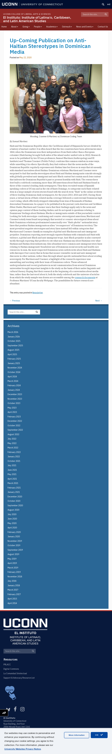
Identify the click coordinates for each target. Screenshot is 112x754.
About (14, 26)
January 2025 (14, 363)
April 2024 (12, 376)
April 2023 (12, 412)
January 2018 (14, 585)
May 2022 (12, 443)
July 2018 (12, 581)
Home (4, 26)
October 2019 (14, 545)
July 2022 (12, 438)
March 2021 (13, 483)
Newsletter (37, 292)
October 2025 (14, 341)
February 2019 (14, 572)
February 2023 (14, 416)
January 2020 (14, 536)
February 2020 (14, 532)
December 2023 (15, 394)
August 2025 (13, 350)
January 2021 (14, 492)
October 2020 (14, 501)
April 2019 (12, 563)
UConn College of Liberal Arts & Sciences (27, 14)
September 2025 (15, 345)
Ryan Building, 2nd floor (14, 724)
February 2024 (14, 385)
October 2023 (14, 403)
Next (98, 300)
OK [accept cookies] (99, 735)
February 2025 (14, 358)
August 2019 (13, 554)
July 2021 (12, 465)
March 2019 (13, 567)
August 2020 (13, 510)
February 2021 (14, 487)
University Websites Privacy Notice (22, 749)
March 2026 (13, 332)
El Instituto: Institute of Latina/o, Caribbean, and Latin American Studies (37, 19)
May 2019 (12, 558)
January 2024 (14, 390)
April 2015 (12, 598)
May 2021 (12, 474)
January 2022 (14, 456)
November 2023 (15, 399)
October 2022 (14, 425)
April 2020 (12, 527)
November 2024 (15, 367)
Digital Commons (11, 669)
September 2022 (15, 430)
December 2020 (15, 496)
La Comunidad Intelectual (15, 673)
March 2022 (13, 447)
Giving (26, 26)
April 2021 (12, 479)
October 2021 (14, 461)
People (38, 26)
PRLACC (7, 664)
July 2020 (12, 514)
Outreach (67, 26)
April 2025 (12, 354)
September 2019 (15, 550)
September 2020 (15, 505)
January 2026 (14, 336)
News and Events (84, 26)
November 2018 (15, 576)
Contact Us (103, 26)
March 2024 (13, 381)
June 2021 (12, 470)
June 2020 (12, 518)
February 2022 (14, 452)
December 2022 (15, 421)
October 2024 (14, 372)
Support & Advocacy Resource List (19, 678)
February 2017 (14, 594)
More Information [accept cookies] (77, 735)
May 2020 (12, 523)
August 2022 (13, 434)
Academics (52, 26)
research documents (85, 277)
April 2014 (12, 603)
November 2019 (15, 541)
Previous (15, 300)
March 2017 (13, 590)
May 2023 (12, 407)
